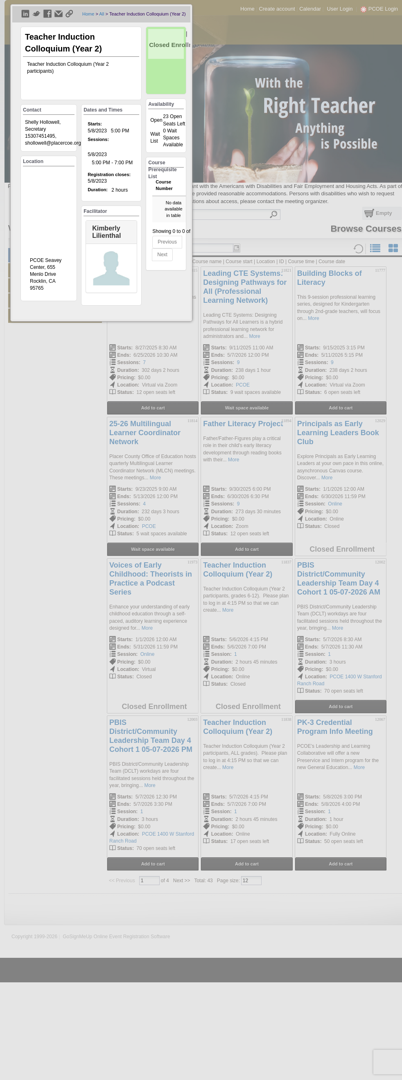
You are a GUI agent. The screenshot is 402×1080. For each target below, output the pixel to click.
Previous (167, 242)
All (101, 13)
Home (88, 13)
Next (162, 254)
